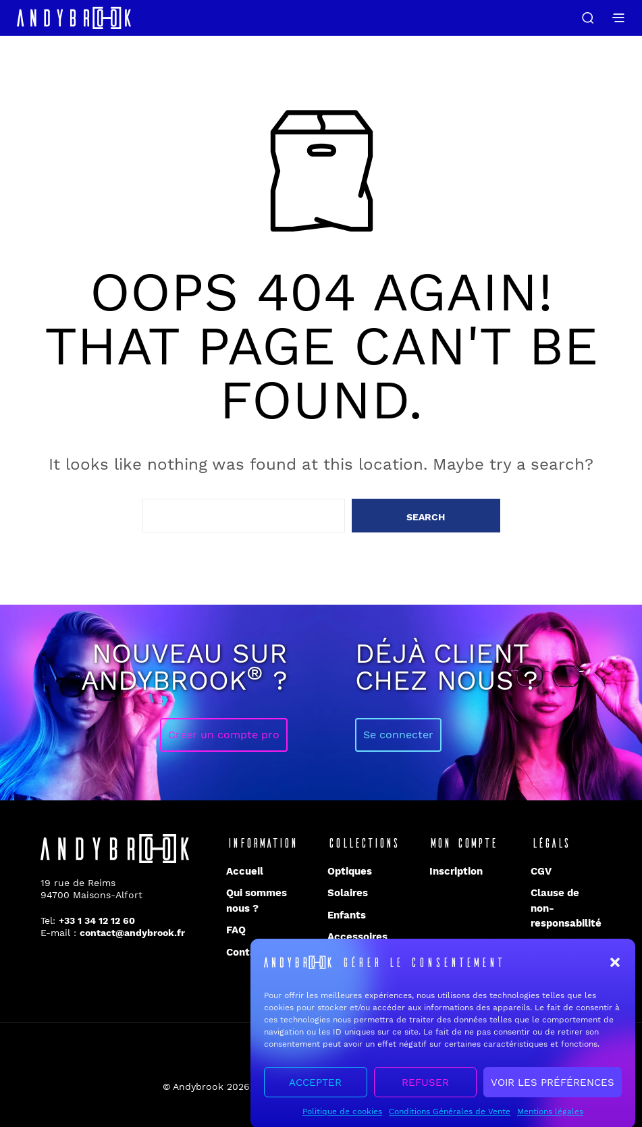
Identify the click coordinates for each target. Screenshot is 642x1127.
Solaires (347, 893)
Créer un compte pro (223, 734)
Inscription (456, 871)
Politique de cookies (342, 1121)
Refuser (425, 1092)
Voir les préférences (552, 1092)
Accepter (315, 1092)
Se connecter (398, 734)
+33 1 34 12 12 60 (97, 920)
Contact (246, 952)
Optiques (349, 871)
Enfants (346, 915)
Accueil (244, 871)
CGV (541, 871)
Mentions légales (550, 1121)
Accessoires (357, 937)
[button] (615, 972)
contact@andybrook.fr (132, 932)
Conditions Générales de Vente (449, 1121)
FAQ (236, 930)
